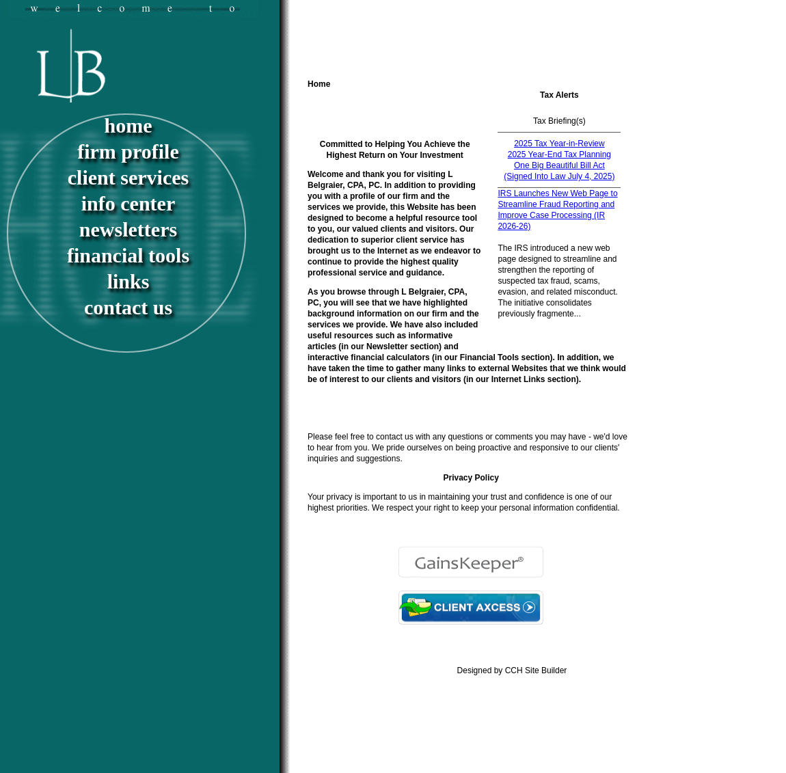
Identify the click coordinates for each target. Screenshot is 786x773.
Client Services (128, 177)
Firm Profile (128, 151)
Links (128, 281)
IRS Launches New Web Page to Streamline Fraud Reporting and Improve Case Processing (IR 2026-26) (557, 210)
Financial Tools (128, 255)
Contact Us (128, 307)
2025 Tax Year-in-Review (559, 143)
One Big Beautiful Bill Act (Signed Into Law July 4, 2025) (559, 171)
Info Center (128, 203)
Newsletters (128, 229)
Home (128, 125)
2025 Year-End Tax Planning (559, 154)
